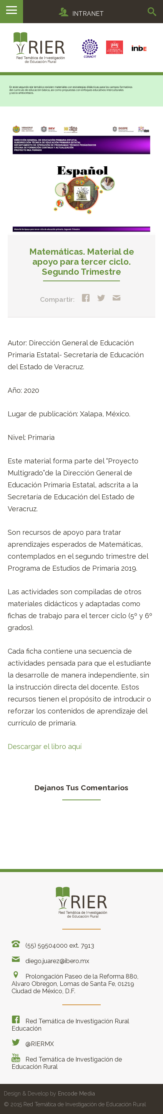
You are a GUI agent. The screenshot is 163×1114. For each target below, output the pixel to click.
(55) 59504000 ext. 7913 (53, 944)
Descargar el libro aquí (45, 746)
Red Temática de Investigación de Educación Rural (67, 1061)
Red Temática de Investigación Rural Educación (70, 1023)
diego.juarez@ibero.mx (50, 960)
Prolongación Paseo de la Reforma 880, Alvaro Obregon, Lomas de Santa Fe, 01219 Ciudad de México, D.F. (75, 982)
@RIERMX (33, 1043)
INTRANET (81, 13)
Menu (11, 11)
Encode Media (76, 1093)
